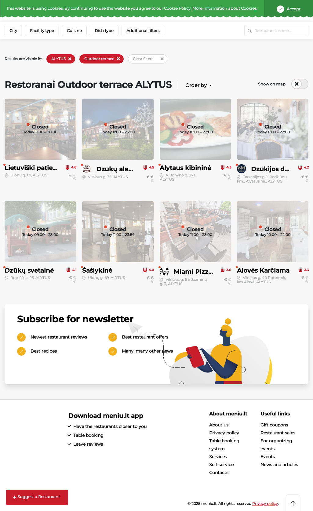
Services (218, 456)
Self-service (221, 464)
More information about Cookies (224, 8)
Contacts (218, 472)
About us (218, 425)
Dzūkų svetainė (29, 270)
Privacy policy (224, 433)
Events (267, 456)
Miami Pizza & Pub (203, 271)
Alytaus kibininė (185, 168)
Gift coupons (274, 425)
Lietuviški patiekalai (36, 168)
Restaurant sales (277, 433)
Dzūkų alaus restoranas (133, 169)
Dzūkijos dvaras (276, 169)
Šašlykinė (97, 270)
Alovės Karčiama (263, 270)
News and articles (279, 464)
